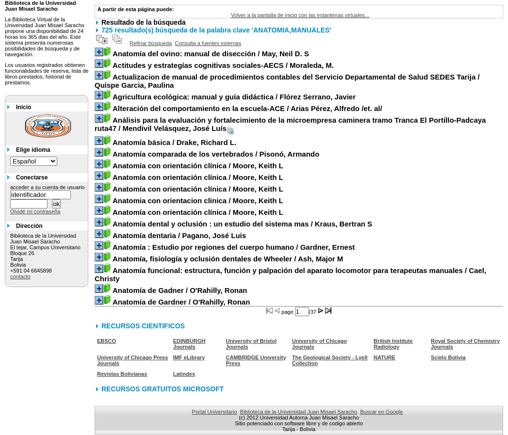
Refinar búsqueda (151, 43)
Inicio (23, 107)
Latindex (184, 374)
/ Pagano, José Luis (179, 235)
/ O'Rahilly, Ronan (180, 290)
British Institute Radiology (393, 344)
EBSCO (106, 341)
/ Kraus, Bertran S (242, 224)
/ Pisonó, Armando (216, 154)
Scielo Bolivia (448, 357)
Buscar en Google (381, 412)
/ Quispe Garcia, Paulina (287, 81)
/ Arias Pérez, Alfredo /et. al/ (247, 108)
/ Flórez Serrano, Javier (234, 97)
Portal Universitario (214, 412)
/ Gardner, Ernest (234, 247)
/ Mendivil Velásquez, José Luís (290, 124)
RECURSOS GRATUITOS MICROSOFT (162, 389)
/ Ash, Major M (228, 259)
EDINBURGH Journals (189, 344)
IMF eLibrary (189, 357)
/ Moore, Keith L (198, 165)
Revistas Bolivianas (122, 374)
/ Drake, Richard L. (174, 142)
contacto (20, 276)
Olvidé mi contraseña (35, 211)
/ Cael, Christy (290, 274)
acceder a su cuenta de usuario (47, 187)
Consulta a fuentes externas (208, 43)
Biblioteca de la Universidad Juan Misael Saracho (299, 412)
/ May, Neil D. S (211, 53)
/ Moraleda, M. (223, 65)
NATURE (384, 357)
